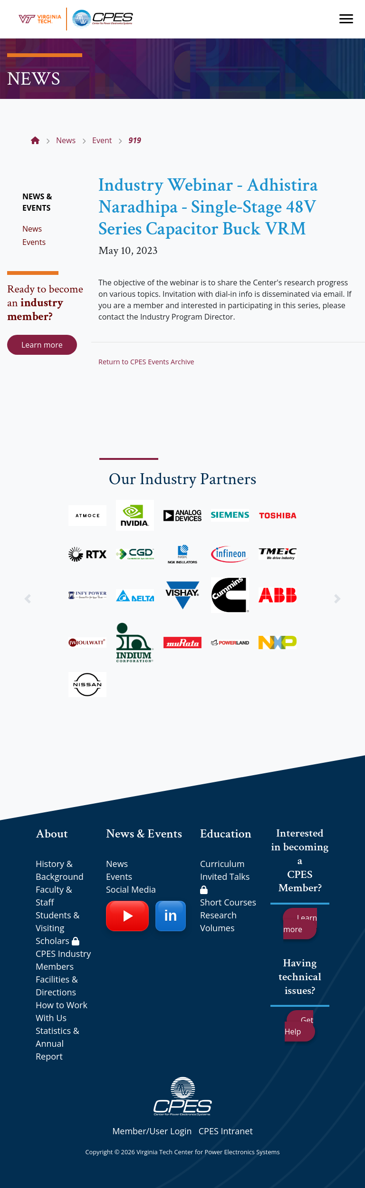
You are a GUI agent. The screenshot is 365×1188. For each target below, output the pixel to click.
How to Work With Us (61, 1011)
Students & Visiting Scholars (57, 927)
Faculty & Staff (54, 896)
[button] (27, 598)
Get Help (299, 1026)
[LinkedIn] (170, 916)
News (32, 229)
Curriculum (222, 863)
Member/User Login (152, 1131)
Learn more (42, 345)
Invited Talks (225, 882)
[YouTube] (127, 916)
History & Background (60, 870)
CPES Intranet (226, 1131)
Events (34, 242)
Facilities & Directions (57, 986)
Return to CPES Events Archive (146, 361)
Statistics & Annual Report (57, 1043)
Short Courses (228, 902)
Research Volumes (218, 921)
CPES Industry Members (63, 960)
